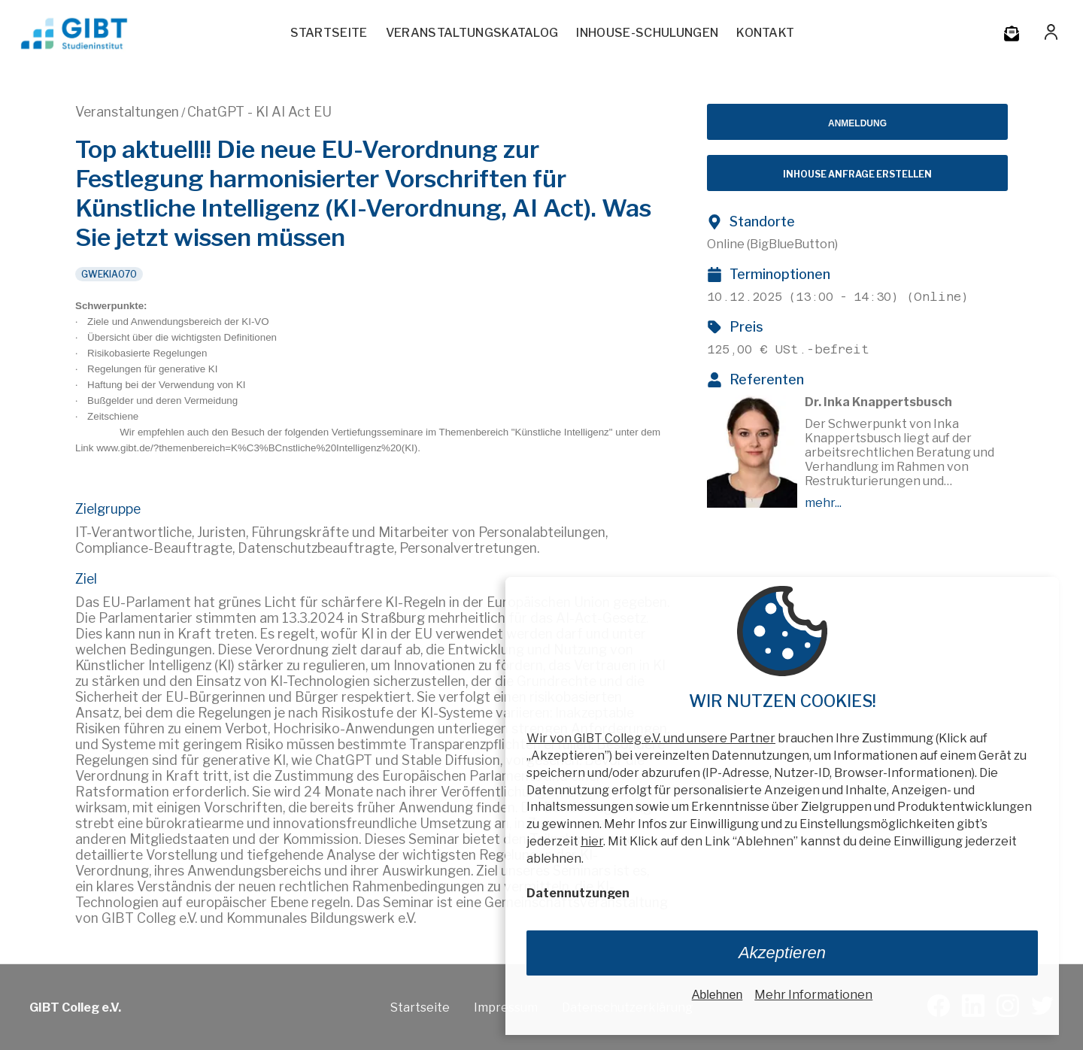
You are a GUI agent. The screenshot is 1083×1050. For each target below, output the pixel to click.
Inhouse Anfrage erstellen (857, 174)
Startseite (329, 33)
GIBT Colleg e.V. (75, 1007)
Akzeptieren (782, 952)
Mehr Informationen (813, 995)
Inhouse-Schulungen (647, 33)
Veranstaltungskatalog (472, 33)
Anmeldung (857, 123)
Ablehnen (717, 994)
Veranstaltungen (127, 112)
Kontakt (765, 33)
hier (592, 841)
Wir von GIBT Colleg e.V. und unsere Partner (650, 738)
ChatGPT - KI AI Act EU (259, 112)
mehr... (823, 503)
